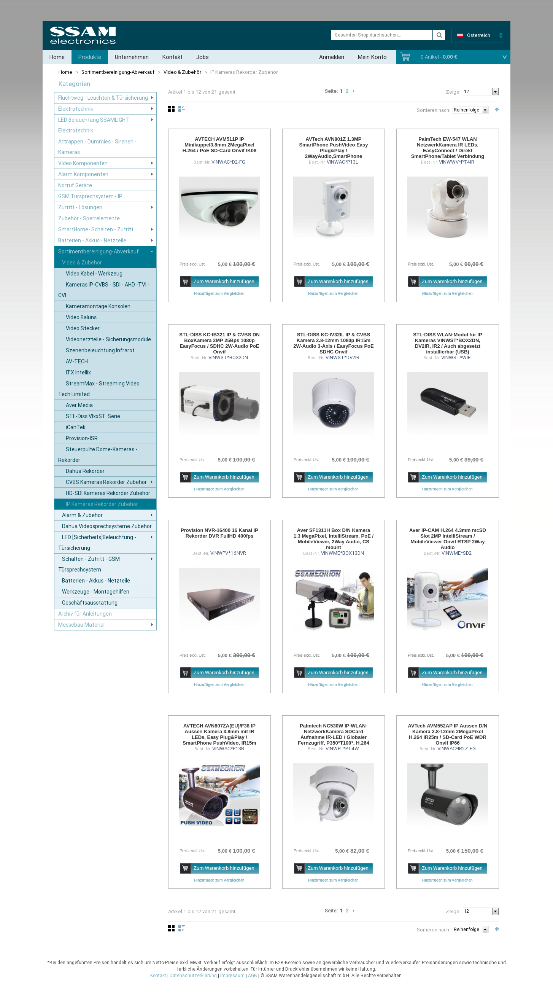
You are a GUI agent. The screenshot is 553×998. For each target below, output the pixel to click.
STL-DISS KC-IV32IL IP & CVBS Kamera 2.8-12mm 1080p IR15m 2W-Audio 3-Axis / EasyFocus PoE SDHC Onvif (333, 343)
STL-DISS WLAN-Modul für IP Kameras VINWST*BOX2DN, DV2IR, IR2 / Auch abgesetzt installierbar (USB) (447, 343)
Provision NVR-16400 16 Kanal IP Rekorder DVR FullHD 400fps (219, 533)
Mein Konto (372, 57)
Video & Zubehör (182, 72)
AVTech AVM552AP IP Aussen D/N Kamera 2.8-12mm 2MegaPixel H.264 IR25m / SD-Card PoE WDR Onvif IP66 (448, 734)
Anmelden (331, 57)
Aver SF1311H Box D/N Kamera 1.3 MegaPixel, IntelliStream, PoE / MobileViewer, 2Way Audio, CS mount (333, 538)
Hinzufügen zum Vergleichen (219, 293)
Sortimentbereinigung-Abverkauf (117, 72)
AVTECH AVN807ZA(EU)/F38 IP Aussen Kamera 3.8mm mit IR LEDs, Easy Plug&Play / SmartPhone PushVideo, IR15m (219, 734)
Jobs (202, 57)
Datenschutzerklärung (193, 975)
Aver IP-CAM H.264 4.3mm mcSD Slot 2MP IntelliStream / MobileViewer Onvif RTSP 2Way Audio (447, 538)
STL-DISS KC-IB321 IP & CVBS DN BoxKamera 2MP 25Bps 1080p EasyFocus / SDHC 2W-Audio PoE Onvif (219, 343)
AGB (252, 975)
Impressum (232, 975)
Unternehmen (132, 57)
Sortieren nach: (433, 110)
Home (57, 57)
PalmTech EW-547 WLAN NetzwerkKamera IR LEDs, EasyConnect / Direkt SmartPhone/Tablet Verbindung (448, 147)
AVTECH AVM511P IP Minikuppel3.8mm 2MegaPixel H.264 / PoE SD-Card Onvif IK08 (219, 144)
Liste (181, 109)
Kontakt (172, 57)
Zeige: (453, 92)
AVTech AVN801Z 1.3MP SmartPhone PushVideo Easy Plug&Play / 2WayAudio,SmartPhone (333, 147)
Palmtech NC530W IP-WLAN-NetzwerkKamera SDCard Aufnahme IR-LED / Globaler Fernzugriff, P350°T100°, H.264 (333, 734)
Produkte (89, 57)
